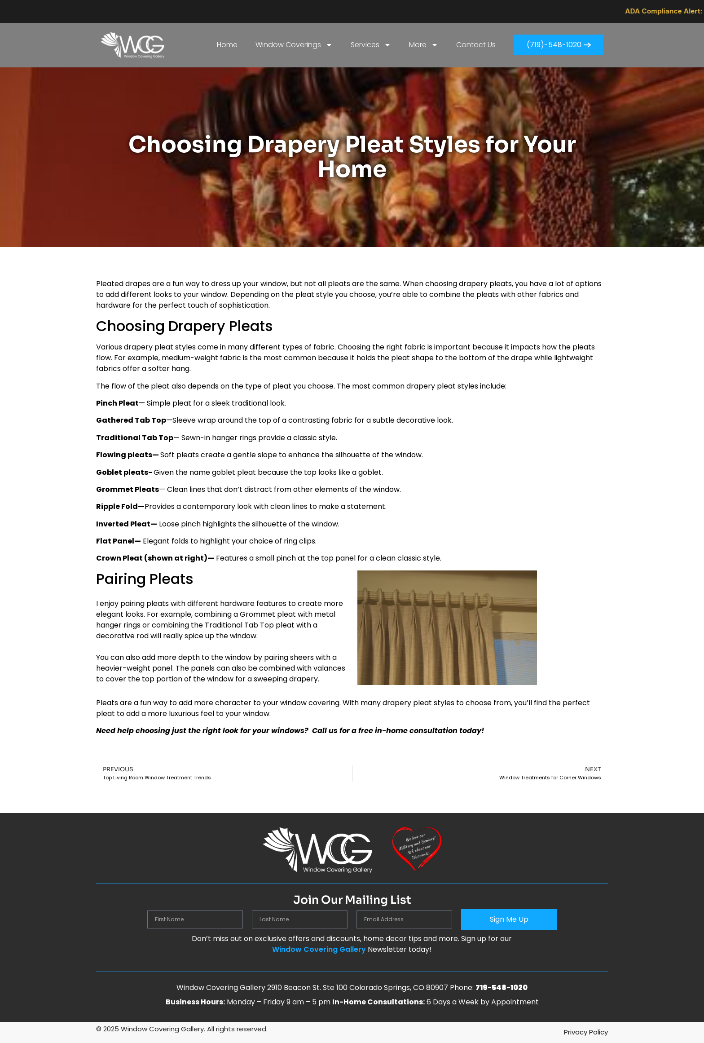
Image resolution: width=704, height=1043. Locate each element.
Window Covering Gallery (319, 949)
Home (227, 45)
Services (371, 45)
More (423, 45)
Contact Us (476, 45)
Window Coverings (294, 45)
